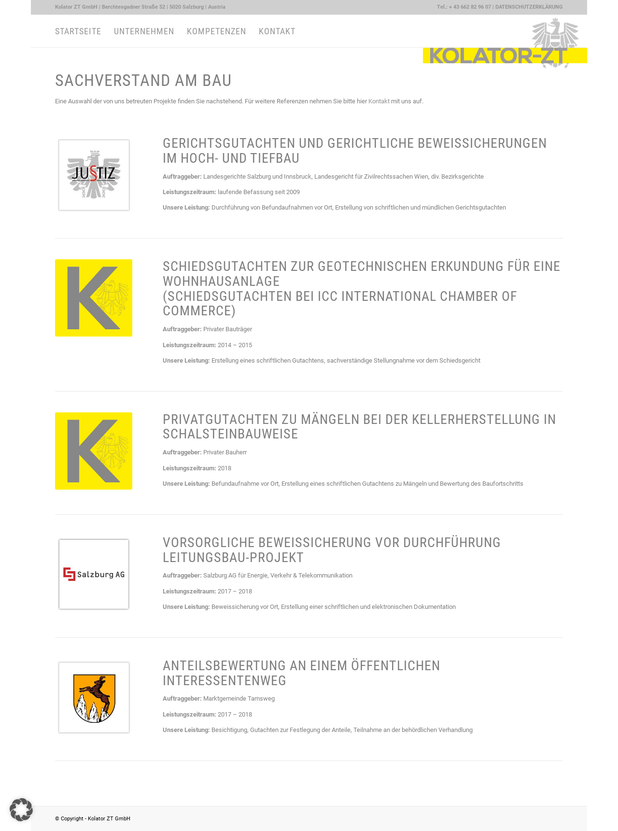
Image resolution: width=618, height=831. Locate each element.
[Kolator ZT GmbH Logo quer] (505, 31)
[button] (21, 810)
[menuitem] (140, 7)
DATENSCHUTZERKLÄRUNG (529, 7)
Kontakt (379, 101)
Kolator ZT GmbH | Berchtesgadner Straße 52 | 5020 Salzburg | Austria (140, 7)
